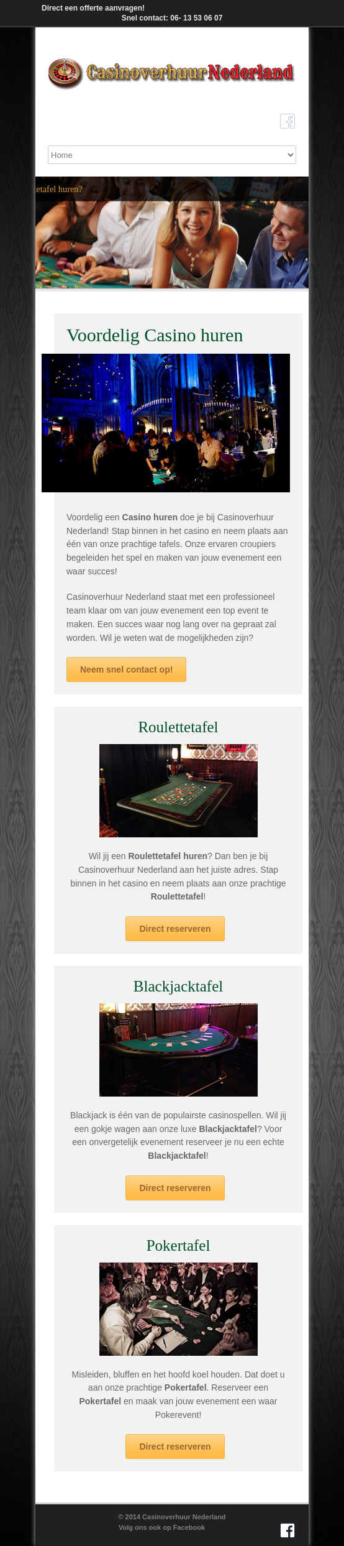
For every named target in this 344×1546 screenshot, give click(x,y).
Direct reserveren (174, 929)
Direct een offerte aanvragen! (93, 8)
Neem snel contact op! (126, 669)
